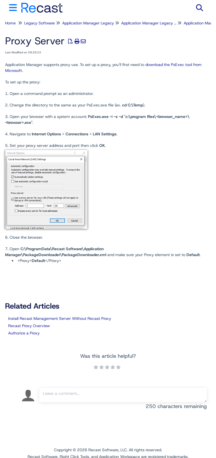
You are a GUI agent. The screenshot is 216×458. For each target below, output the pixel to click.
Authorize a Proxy (24, 333)
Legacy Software (39, 23)
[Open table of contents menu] (14, 7)
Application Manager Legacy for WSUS (156, 23)
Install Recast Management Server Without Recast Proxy (59, 318)
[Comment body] (123, 395)
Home (10, 23)
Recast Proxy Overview (29, 325)
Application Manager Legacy (88, 23)
